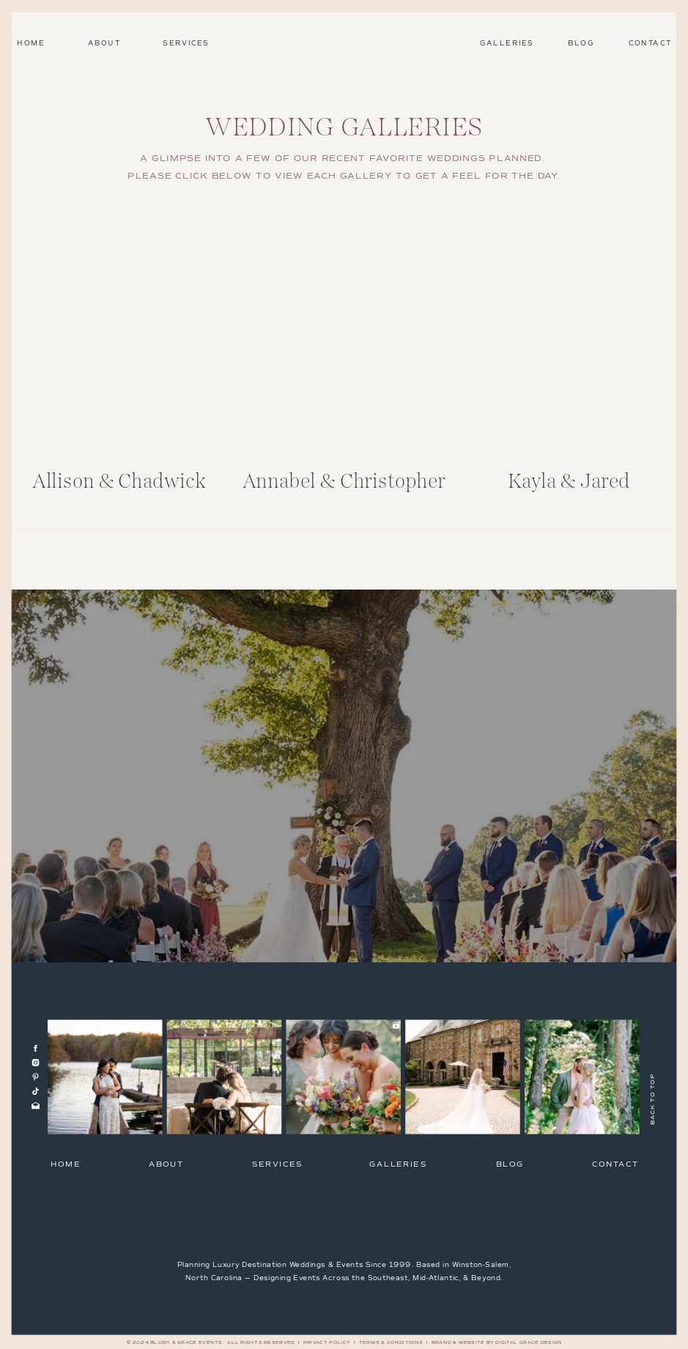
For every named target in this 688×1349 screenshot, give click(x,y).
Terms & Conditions (391, 1342)
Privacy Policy (327, 1342)
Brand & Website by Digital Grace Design (497, 1342)
